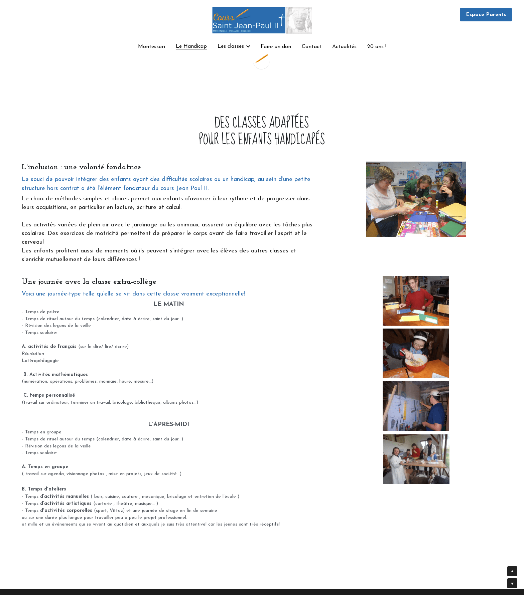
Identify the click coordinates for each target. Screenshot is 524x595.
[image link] (262, 19)
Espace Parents (486, 14)
